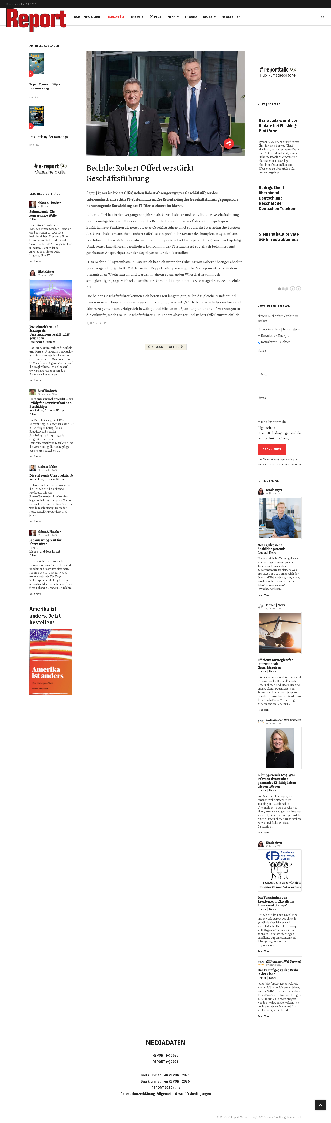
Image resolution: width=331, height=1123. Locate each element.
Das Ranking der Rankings (48, 137)
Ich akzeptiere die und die (280, 430)
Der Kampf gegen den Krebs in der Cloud (278, 972)
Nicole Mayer (46, 272)
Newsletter (231, 17)
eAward (191, 17)
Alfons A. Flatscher (49, 203)
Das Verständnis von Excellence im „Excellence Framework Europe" (276, 901)
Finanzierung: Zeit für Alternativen (45, 542)
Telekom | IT (115, 17)
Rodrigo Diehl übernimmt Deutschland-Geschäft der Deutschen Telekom (277, 198)
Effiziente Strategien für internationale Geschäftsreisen (275, 664)
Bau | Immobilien (87, 17)
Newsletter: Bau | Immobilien (279, 329)
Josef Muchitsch (47, 391)
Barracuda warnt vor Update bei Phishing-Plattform (278, 125)
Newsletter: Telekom (275, 342)
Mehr (171, 17)
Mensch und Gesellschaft (44, 552)
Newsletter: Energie (275, 335)
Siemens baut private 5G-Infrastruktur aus (279, 236)
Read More (35, 261)
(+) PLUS (155, 17)
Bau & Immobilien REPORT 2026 (165, 1081)
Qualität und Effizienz (42, 342)
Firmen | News (267, 553)
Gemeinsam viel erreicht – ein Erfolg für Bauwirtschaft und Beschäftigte (51, 403)
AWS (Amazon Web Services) (283, 720)
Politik (32, 219)
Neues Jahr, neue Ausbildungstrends (271, 547)
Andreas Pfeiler (47, 467)
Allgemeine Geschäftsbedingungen (184, 1094)
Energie (137, 17)
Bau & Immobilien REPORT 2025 (165, 1075)
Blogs (207, 17)
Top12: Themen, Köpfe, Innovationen (45, 86)
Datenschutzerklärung (273, 438)
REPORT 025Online (165, 1087)
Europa (33, 548)
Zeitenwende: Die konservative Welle (43, 213)
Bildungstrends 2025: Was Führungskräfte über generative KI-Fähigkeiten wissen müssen (277, 781)
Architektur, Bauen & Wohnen (47, 410)
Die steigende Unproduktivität (51, 475)
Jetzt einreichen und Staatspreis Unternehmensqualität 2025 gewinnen (49, 333)
